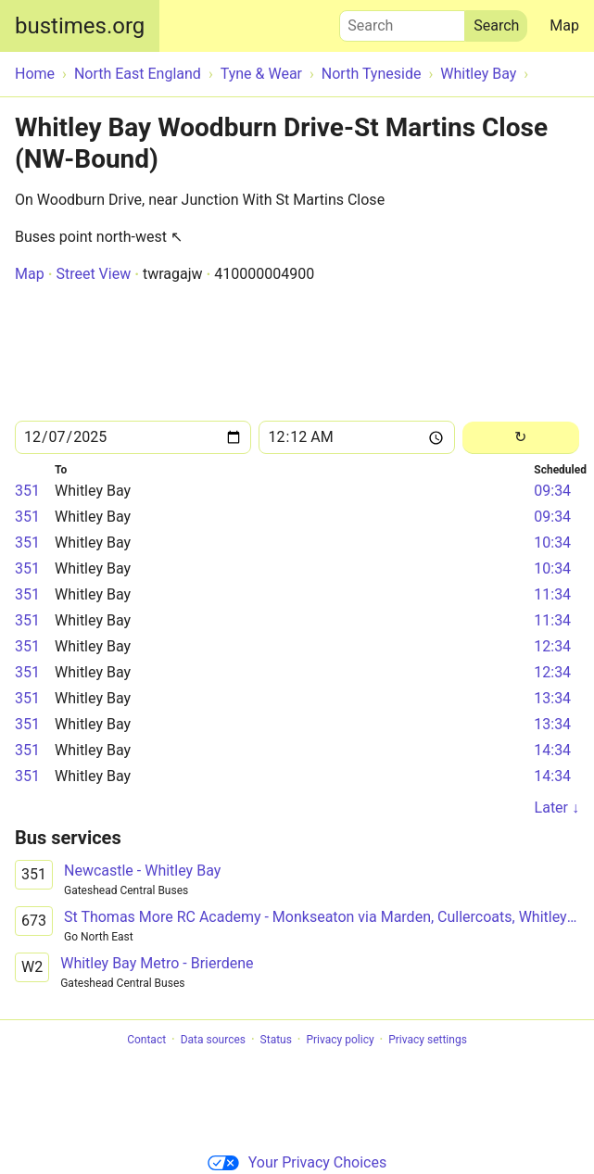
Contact (146, 1039)
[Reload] (520, 438)
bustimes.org (80, 26)
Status (276, 1039)
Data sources (213, 1039)
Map (564, 25)
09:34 (552, 490)
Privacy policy (339, 1039)
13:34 (552, 698)
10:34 (552, 542)
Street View (93, 274)
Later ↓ (557, 807)
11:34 (552, 594)
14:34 (552, 750)
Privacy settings (427, 1039)
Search (402, 21)
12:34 (552, 646)
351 (27, 490)
